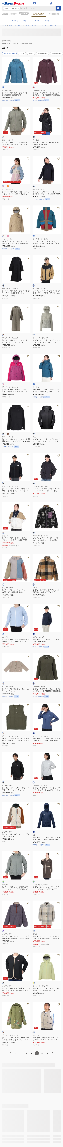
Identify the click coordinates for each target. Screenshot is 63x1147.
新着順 (31, 53)
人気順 (21, 53)
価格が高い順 (56, 53)
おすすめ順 (9, 53)
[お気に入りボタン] (28, 59)
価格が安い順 (42, 53)
